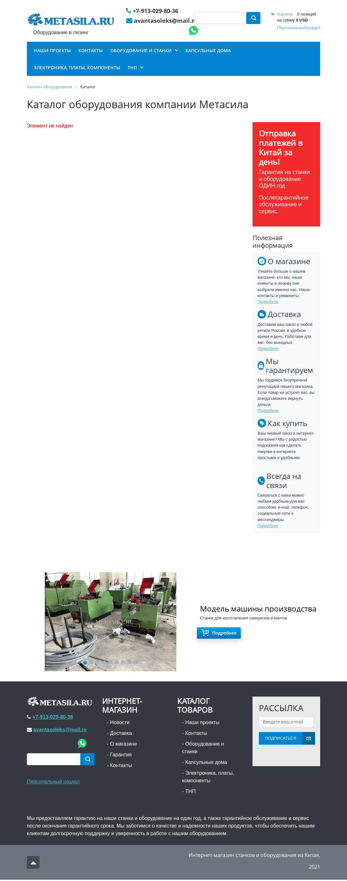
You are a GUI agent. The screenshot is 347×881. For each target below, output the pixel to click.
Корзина (285, 14)
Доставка (121, 734)
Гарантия (120, 755)
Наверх (33, 863)
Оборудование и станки (203, 748)
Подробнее (268, 303)
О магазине (123, 745)
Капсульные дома (206, 763)
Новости (120, 723)
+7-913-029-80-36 (156, 11)
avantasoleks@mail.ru (166, 21)
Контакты (121, 766)
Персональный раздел (298, 28)
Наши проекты (202, 723)
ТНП (190, 792)
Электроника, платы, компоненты (208, 777)
